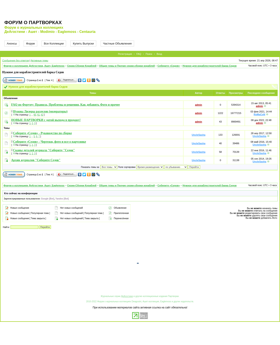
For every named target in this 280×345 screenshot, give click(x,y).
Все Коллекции (54, 43)
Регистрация (125, 54)
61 (38, 115)
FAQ (138, 54)
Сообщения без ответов (15, 60)
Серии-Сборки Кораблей (81, 65)
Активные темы (39, 60)
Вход (159, 54)
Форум (30, 43)
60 (35, 115)
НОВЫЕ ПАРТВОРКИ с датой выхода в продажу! (45, 120)
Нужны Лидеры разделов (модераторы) (40, 111)
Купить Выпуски (83, 43)
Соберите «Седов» (169, 65)
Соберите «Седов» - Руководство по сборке (42, 133)
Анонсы (12, 43)
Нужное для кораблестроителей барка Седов (209, 65)
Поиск (148, 54)
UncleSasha (198, 134)
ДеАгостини (127, 296)
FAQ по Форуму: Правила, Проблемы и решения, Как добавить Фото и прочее (65, 104)
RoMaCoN (259, 114)
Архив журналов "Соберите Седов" (35, 160)
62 (42, 115)
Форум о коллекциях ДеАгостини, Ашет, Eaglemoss (34, 65)
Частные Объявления (117, 43)
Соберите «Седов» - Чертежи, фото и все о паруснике (49, 141)
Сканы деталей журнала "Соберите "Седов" (44, 150)
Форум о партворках (33, 22)
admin (198, 104)
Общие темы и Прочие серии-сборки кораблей (127, 65)
